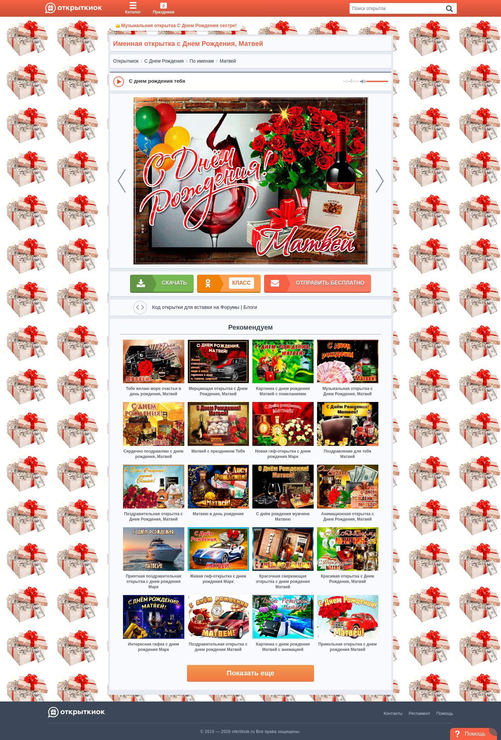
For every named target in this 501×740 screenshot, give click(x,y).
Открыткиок (126, 61)
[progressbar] (377, 81)
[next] (380, 181)
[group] (250, 81)
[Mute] (363, 81)
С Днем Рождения (164, 61)
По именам (202, 61)
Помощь (444, 713)
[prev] (122, 181)
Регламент (419, 713)
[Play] (118, 81)
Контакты (393, 713)
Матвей (228, 61)
